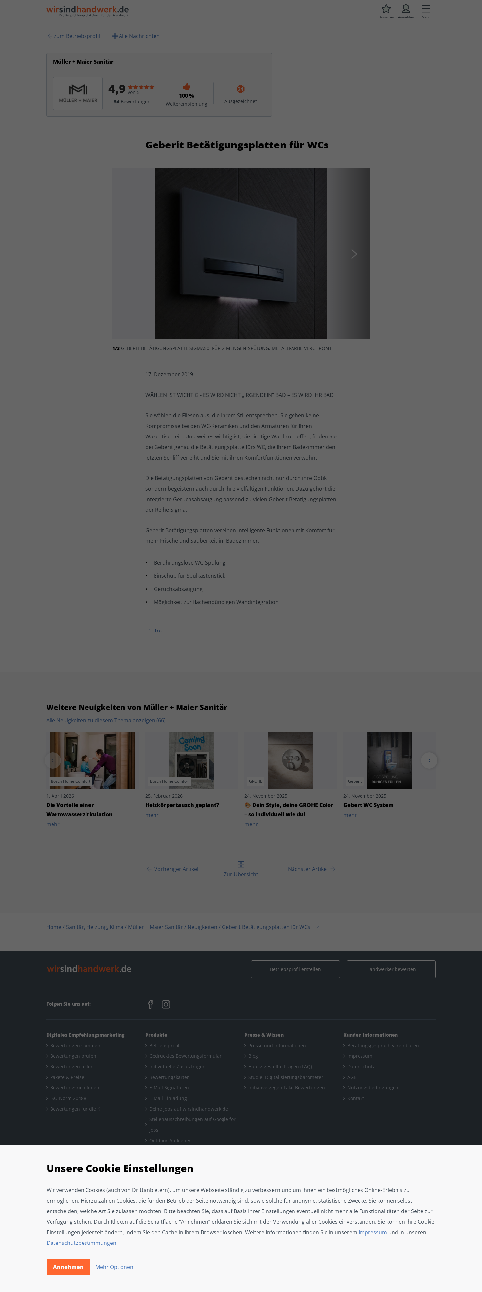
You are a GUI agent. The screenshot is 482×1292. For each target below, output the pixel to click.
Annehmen (68, 1267)
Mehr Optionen (114, 1267)
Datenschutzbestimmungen (81, 1242)
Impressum (373, 1232)
